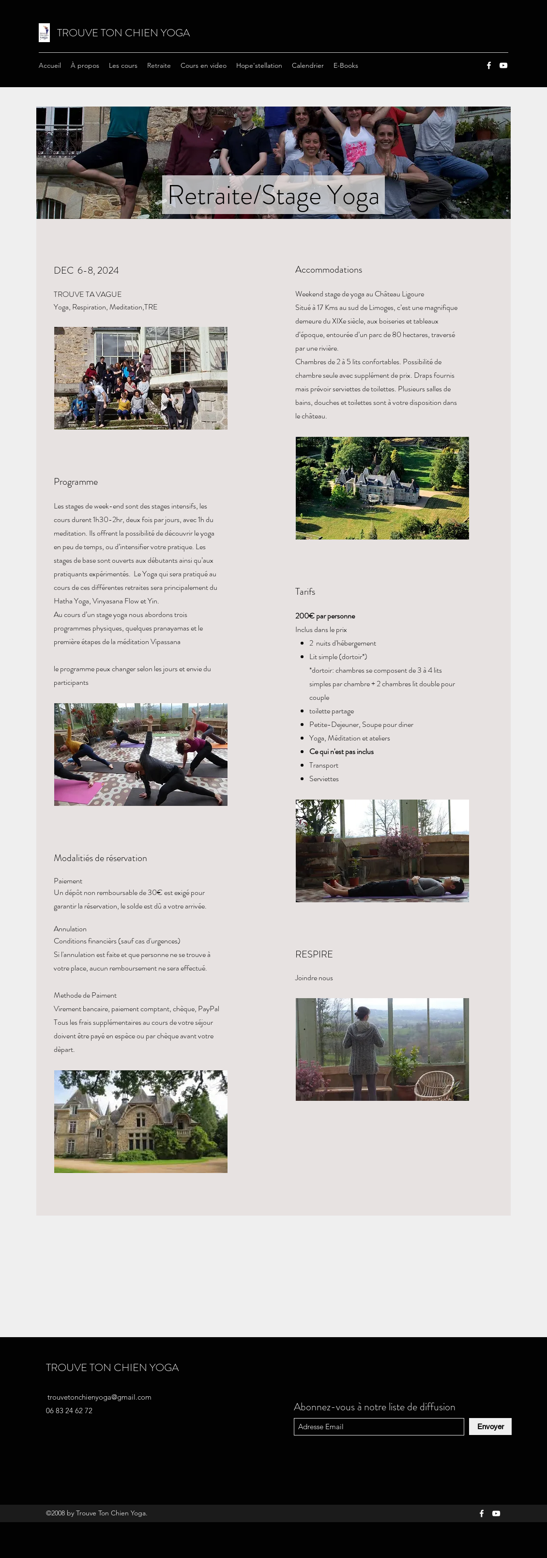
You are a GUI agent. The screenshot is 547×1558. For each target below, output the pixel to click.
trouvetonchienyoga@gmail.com (99, 1397)
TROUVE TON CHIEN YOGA (123, 32)
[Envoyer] (490, 1426)
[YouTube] (503, 65)
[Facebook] (489, 65)
